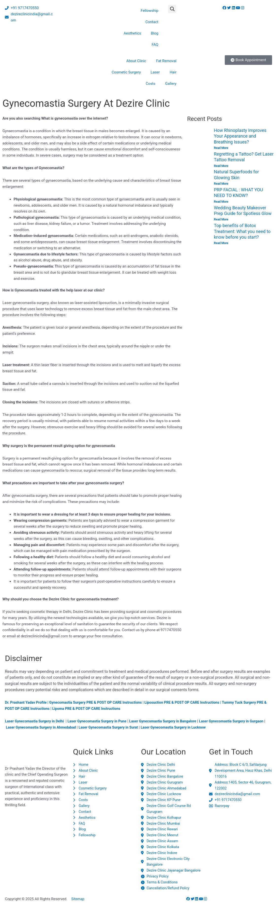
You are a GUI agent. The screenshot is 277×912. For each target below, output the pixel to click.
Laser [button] (155, 72)
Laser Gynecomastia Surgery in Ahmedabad (58, 727)
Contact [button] (151, 22)
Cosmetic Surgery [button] (126, 72)
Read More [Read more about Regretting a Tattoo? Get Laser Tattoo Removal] (221, 166)
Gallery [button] (170, 83)
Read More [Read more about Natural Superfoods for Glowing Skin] (221, 183)
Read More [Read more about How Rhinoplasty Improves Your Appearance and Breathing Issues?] (221, 148)
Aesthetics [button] (132, 33)
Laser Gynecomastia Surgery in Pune (100, 721)
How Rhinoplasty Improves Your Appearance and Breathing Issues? (240, 136)
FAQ (155, 44)
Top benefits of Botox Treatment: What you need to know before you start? (242, 231)
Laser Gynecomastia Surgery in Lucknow (195, 727)
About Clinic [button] (136, 61)
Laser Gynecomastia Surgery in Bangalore (168, 721)
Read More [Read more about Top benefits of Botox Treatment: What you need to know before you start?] (221, 243)
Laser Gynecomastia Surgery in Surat (128, 727)
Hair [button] (173, 72)
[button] (172, 9)
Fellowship (149, 10)
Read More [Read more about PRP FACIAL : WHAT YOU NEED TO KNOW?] (221, 201)
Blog (154, 33)
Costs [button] (150, 83)
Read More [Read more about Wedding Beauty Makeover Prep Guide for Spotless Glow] (221, 219)
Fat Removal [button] (166, 61)
